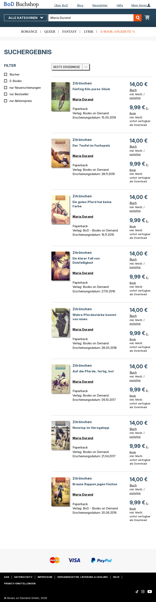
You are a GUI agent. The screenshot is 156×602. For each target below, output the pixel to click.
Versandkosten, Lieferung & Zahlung (82, 577)
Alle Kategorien (25, 18)
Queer (49, 31)
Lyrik (88, 31)
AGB (6, 577)
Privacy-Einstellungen (20, 583)
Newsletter (100, 5)
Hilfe (120, 5)
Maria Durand (83, 99)
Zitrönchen (82, 83)
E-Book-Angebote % (118, 31)
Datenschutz (23, 577)
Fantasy (69, 31)
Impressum (45, 577)
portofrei (135, 97)
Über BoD (61, 5)
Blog (80, 5)
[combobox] (95, 17)
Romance (29, 31)
